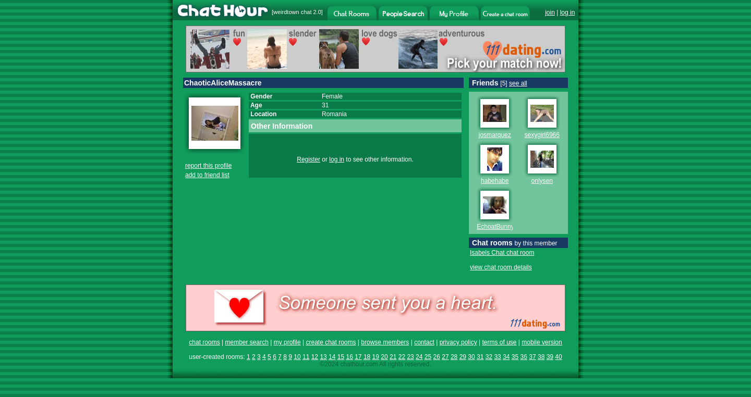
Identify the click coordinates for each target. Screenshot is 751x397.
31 (480, 357)
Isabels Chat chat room (502, 252)
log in (567, 12)
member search (246, 342)
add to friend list (207, 175)
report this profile (208, 165)
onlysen (542, 180)
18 (367, 357)
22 (401, 357)
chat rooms (204, 342)
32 (489, 357)
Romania (334, 114)
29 (462, 357)
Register (308, 159)
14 (332, 357)
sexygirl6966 (542, 135)
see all (518, 83)
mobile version (542, 342)
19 (375, 357)
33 (497, 357)
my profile (287, 342)
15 (340, 357)
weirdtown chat (292, 12)
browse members (385, 342)
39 (550, 357)
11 (305, 357)
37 (532, 357)
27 (445, 357)
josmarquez (495, 135)
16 (349, 357)
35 (515, 357)
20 (384, 357)
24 (419, 357)
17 (358, 357)
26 (436, 357)
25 (428, 357)
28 (454, 357)
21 (393, 357)
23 (410, 357)
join (550, 12)
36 (523, 357)
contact (424, 342)
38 (541, 357)
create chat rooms (331, 342)
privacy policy (458, 342)
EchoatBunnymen (501, 226)
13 (323, 357)
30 (471, 357)
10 (297, 357)
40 (558, 357)
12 (314, 357)
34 (506, 357)
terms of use (499, 342)
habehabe (494, 180)
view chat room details (501, 267)
